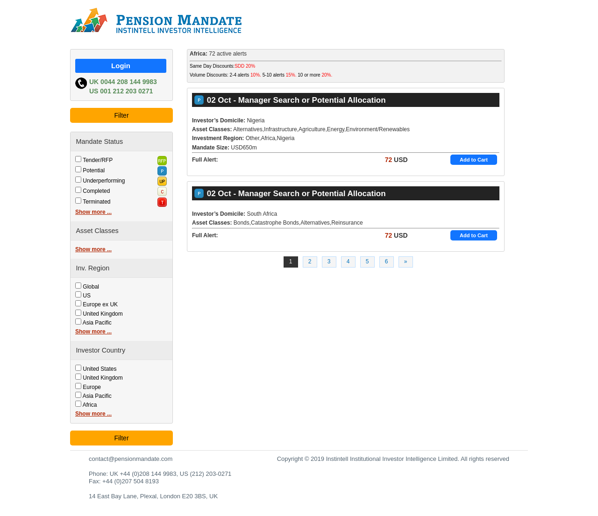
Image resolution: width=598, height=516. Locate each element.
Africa (90, 405)
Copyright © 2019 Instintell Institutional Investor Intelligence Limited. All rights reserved (393, 458)
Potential (94, 170)
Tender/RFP (98, 160)
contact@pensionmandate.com (130, 458)
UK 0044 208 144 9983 (123, 81)
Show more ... (93, 212)
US (87, 295)
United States (99, 369)
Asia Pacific (97, 322)
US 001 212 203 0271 (121, 91)
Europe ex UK (100, 304)
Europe (92, 387)
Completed (96, 191)
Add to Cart (474, 160)
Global (91, 286)
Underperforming (104, 180)
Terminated (96, 201)
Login (120, 66)
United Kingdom (102, 314)
